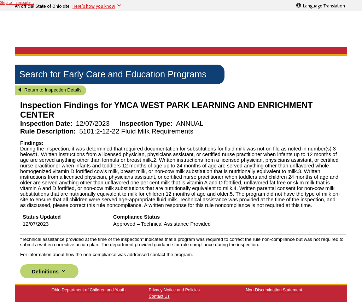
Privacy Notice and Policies (174, 290)
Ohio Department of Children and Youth (88, 290)
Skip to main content (17, 2)
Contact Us (158, 296)
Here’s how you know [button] (93, 6)
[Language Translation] (320, 5)
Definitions (49, 271)
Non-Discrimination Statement (274, 290)
